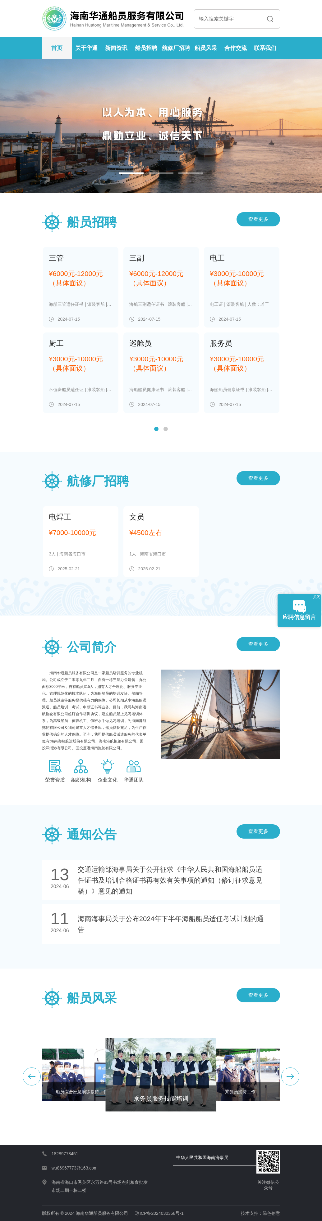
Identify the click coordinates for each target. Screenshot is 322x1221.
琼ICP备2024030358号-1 (159, 1213)
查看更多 (258, 219)
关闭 (316, 597)
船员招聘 (146, 48)
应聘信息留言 (299, 610)
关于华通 (86, 48)
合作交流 (235, 48)
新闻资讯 (116, 48)
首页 (56, 48)
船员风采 (206, 48)
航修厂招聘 (176, 48)
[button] (131, 173)
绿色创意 (271, 1213)
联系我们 (265, 48)
